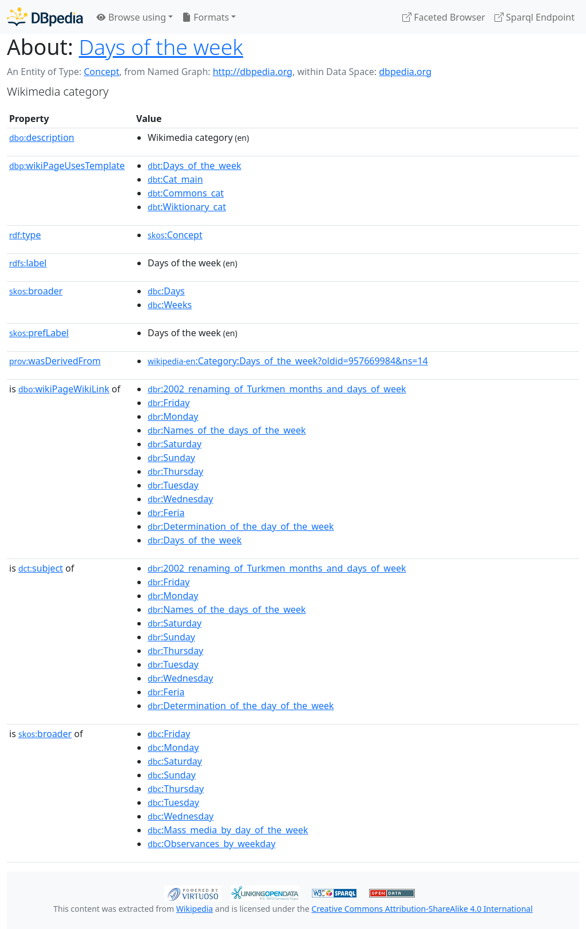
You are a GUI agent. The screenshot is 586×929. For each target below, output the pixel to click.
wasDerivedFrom (55, 361)
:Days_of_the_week (194, 165)
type (25, 235)
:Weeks (170, 304)
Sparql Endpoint (534, 17)
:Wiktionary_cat (187, 206)
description (41, 137)
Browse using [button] (131, 17)
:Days (166, 291)
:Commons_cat (186, 193)
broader (35, 291)
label (28, 263)
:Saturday (174, 444)
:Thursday (175, 471)
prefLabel (39, 332)
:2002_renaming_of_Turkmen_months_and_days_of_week (277, 389)
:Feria (166, 512)
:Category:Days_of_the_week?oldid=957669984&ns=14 (288, 361)
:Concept (175, 235)
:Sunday (171, 457)
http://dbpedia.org (252, 71)
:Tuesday (173, 485)
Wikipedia (194, 908)
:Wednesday (180, 499)
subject (40, 568)
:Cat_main (175, 179)
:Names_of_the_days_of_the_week (227, 430)
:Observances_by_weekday (211, 843)
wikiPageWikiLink (63, 389)
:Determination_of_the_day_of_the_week (241, 526)
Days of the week (161, 46)
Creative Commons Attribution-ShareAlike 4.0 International (421, 908)
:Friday (168, 402)
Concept (101, 71)
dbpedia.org (405, 71)
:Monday (173, 416)
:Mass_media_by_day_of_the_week (228, 830)
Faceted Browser (443, 17)
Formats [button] (205, 17)
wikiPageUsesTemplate (67, 165)
